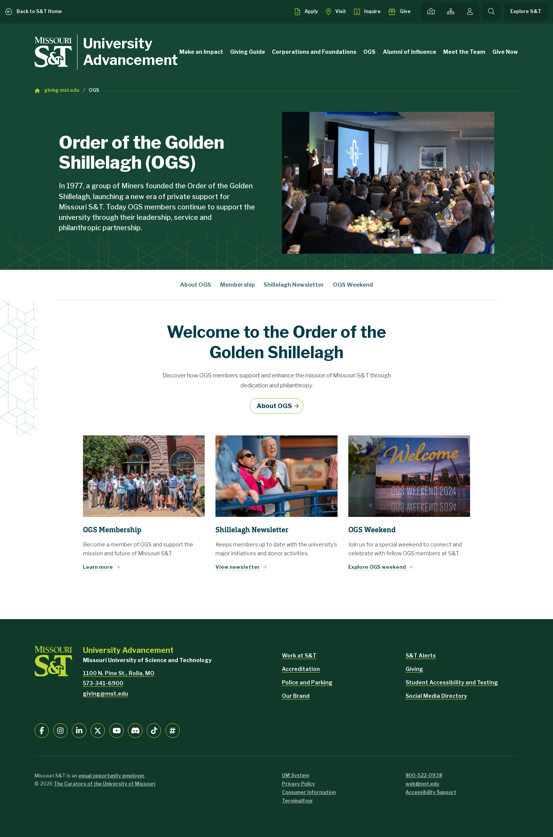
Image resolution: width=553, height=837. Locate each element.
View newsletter (237, 567)
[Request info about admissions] (367, 11)
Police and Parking (307, 682)
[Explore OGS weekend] (409, 476)
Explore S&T (525, 11)
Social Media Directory (436, 696)
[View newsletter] (276, 476)
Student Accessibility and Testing (452, 682)
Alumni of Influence (409, 51)
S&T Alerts (421, 655)
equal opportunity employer (111, 776)
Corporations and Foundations (314, 51)
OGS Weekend (353, 284)
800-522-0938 (424, 775)
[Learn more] (144, 476)
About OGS (195, 284)
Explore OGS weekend (377, 567)
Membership (237, 284)
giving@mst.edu (105, 693)
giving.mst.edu (61, 90)
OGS (369, 51)
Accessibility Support (431, 792)
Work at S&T (299, 655)
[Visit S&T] (336, 11)
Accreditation (301, 669)
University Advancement (130, 52)
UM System (295, 775)
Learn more (98, 567)
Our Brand (296, 696)
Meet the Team (464, 51)
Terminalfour (297, 801)
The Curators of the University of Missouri (104, 784)
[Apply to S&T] (306, 11)
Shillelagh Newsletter (293, 284)
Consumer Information (309, 792)
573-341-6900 (103, 683)
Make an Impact (201, 51)
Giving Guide (247, 51)
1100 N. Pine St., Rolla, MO (118, 673)
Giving (414, 669)
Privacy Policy (298, 784)
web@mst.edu (422, 784)
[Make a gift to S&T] (400, 11)
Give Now (505, 51)
